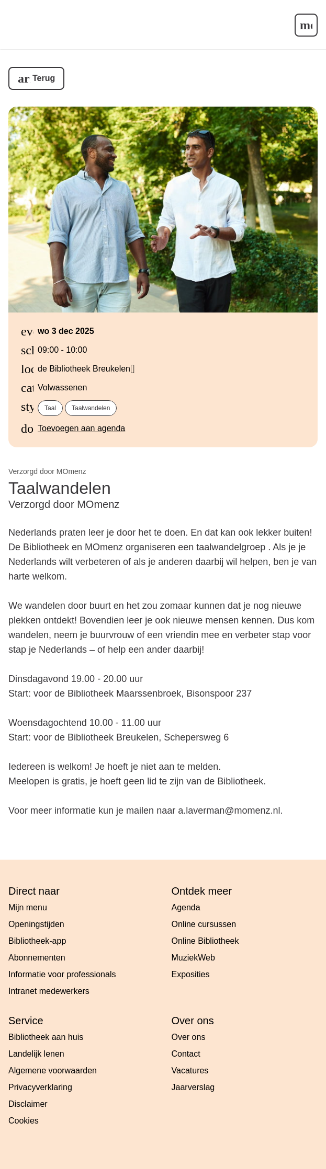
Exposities (191, 974)
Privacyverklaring (40, 1087)
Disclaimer (28, 1103)
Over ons (189, 1037)
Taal (50, 408)
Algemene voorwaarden (52, 1070)
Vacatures (190, 1070)
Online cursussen (204, 924)
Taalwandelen (91, 408)
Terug (43, 78)
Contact (186, 1053)
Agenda (186, 907)
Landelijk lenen (36, 1053)
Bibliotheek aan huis (45, 1037)
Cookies (23, 1120)
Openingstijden (36, 924)
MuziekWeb (193, 957)
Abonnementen (36, 957)
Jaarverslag (193, 1087)
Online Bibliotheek (205, 940)
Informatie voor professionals (62, 974)
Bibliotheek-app (37, 940)
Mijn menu (27, 907)
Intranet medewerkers (48, 991)
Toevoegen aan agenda (81, 428)
